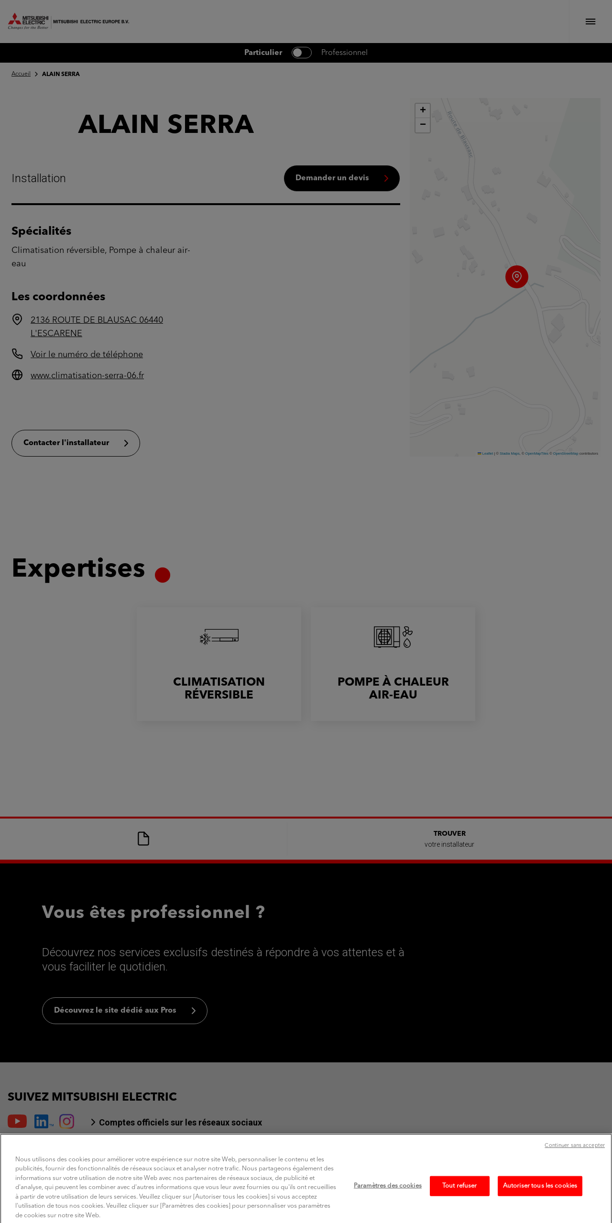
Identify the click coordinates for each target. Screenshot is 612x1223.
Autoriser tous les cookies (540, 1196)
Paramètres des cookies (388, 1196)
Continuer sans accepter (575, 1155)
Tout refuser (459, 1196)
